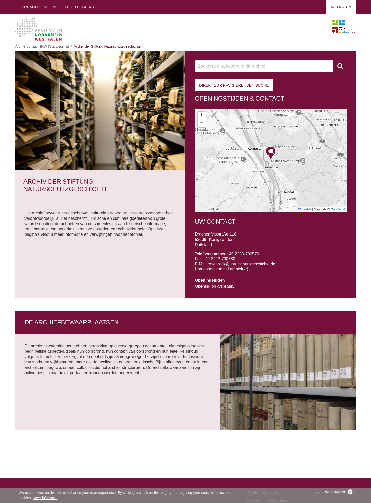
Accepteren (335, 492)
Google (336, 209)
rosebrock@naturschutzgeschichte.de (242, 264)
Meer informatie (45, 498)
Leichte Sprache (83, 7)
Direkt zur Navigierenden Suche (234, 85)
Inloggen (341, 7)
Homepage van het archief (219, 269)
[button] (271, 153)
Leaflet (304, 209)
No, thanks (350, 492)
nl (46, 7)
